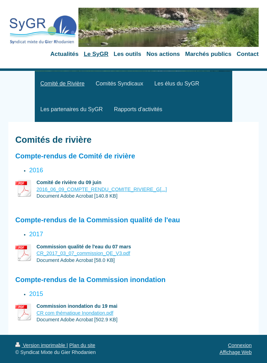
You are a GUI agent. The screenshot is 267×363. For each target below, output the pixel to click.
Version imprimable (41, 345)
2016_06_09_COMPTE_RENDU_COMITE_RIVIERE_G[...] (102, 189)
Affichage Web (236, 352)
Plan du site (82, 345)
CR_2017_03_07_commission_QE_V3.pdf (83, 253)
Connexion (240, 345)
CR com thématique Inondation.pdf (75, 313)
